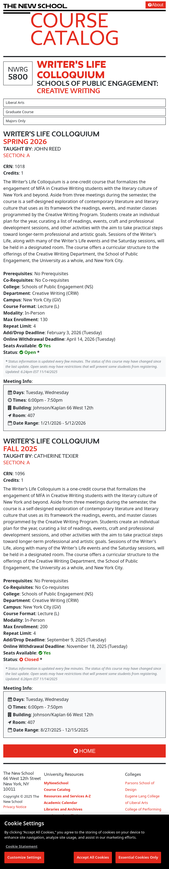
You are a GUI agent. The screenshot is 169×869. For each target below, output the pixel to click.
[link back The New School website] (35, 5)
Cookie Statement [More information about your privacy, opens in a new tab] (21, 846)
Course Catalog (74, 29)
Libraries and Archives (63, 809)
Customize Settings (24, 857)
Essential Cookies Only (138, 857)
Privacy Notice (14, 806)
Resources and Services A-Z (67, 796)
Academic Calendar (60, 802)
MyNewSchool (56, 782)
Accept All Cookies (93, 857)
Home (84, 751)
